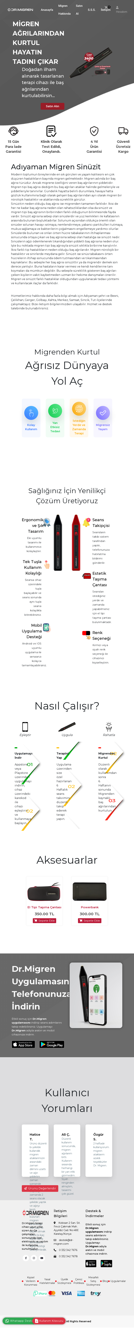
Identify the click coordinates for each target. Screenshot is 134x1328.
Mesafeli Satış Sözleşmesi (92, 1287)
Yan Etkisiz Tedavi (55, 427)
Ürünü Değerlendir (40, 1194)
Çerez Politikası (77, 1287)
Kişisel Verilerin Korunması (29, 1287)
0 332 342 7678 (66, 1262)
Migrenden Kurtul (67, 351)
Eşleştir (25, 737)
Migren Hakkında (64, 9)
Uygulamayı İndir (23, 757)
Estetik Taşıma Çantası (99, 581)
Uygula (67, 737)
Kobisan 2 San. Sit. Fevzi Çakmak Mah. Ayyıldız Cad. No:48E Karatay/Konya (67, 1234)
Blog (104, 1286)
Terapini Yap (63, 757)
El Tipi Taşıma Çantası (44, 913)
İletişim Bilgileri (60, 1219)
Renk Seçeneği (101, 637)
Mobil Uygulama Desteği (32, 633)
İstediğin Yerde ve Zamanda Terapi (79, 427)
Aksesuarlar (67, 861)
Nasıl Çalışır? (67, 707)
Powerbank (90, 913)
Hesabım (121, 11)
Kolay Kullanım (31, 427)
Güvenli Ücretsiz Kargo (123, 147)
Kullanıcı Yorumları (67, 1106)
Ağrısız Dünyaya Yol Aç (67, 373)
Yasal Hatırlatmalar (46, 1287)
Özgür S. (98, 1142)
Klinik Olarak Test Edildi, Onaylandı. (51, 147)
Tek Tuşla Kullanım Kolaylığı (32, 569)
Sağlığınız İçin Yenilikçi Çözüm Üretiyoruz (67, 497)
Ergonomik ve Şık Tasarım (33, 527)
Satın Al (79, 9)
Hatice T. (35, 1142)
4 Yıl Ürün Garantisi (94, 147)
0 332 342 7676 (65, 1255)
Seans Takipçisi (101, 524)
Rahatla (109, 737)
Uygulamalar (117, 1286)
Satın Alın (49, 106)
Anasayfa (47, 10)
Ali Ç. (66, 1140)
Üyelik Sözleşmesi (63, 1287)
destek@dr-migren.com (63, 1247)
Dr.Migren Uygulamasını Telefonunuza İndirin (42, 993)
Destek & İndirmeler (94, 1219)
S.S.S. (91, 10)
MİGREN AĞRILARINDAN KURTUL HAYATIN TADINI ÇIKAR (38, 42)
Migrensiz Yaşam (103, 427)
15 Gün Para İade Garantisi (13, 147)
